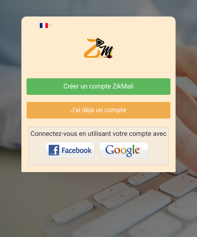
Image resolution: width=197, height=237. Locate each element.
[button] (46, 25)
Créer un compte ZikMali (98, 86)
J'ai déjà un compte (98, 110)
